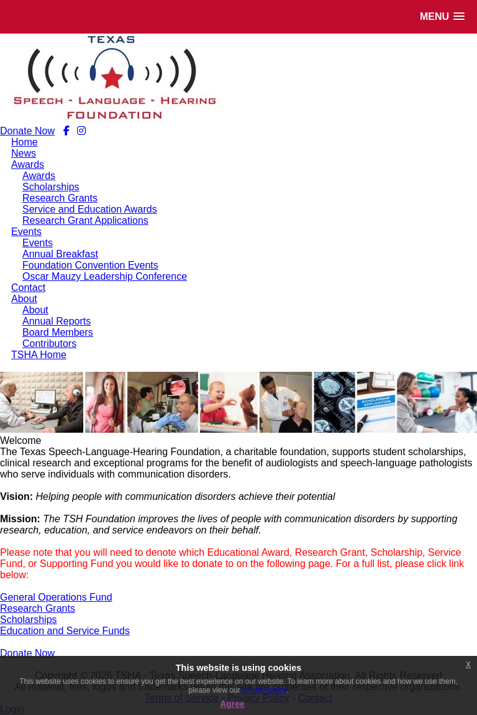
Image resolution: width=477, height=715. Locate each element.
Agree (232, 704)
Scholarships (28, 619)
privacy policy (264, 690)
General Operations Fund (56, 597)
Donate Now (27, 131)
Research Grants (37, 608)
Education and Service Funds (65, 630)
